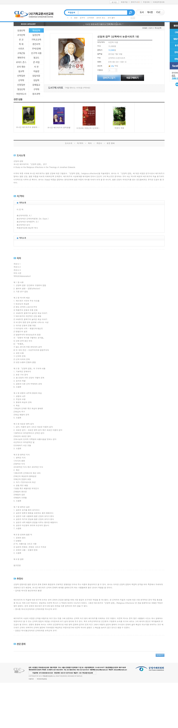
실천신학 (36, 35)
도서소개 (68, 143)
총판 (75, 18)
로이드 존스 (100, 18)
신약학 (21, 80)
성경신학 (21, 30)
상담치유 (36, 76)
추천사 (99, 143)
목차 (90, 143)
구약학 (36, 89)
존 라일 (36, 62)
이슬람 (36, 71)
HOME (144, 28)
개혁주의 (21, 57)
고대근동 (21, 53)
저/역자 (80, 143)
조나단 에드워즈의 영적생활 (58, 117)
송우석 (82, 18)
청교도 (36, 57)
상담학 (36, 80)
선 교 (21, 39)
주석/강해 (36, 48)
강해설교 (36, 85)
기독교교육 (36, 39)
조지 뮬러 (111, 18)
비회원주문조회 (159, 2)
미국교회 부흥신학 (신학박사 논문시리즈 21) (89, 117)
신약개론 (90, 18)
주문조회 (146, 2)
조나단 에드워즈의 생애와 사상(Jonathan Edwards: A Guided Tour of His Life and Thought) (28, 117)
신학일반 (21, 76)
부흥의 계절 (119, 117)
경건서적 (36, 44)
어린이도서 (21, 94)
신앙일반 (21, 85)
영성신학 (21, 89)
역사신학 (36, 30)
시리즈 (21, 48)
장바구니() (135, 2)
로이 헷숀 (21, 66)
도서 (150, 28)
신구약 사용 (36, 53)
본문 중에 (111, 143)
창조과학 (36, 94)
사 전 (36, 66)
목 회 (21, 44)
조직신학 (21, 35)
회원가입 (124, 2)
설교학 (21, 71)
